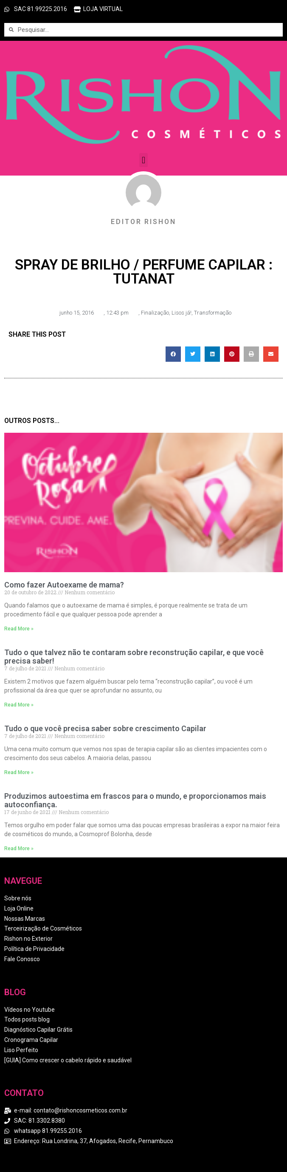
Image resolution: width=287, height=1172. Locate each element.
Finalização (155, 312)
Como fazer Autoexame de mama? (64, 584)
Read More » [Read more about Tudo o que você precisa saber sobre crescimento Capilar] (19, 772)
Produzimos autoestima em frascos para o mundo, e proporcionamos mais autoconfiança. (135, 800)
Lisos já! (181, 312)
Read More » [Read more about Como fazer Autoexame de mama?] (19, 629)
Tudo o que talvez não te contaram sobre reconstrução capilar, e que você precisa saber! (134, 656)
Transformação (212, 312)
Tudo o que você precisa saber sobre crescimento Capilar (105, 728)
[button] (143, 160)
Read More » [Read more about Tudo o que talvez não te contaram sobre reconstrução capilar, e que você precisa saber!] (19, 705)
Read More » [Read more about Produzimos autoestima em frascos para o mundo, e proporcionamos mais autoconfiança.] (19, 848)
